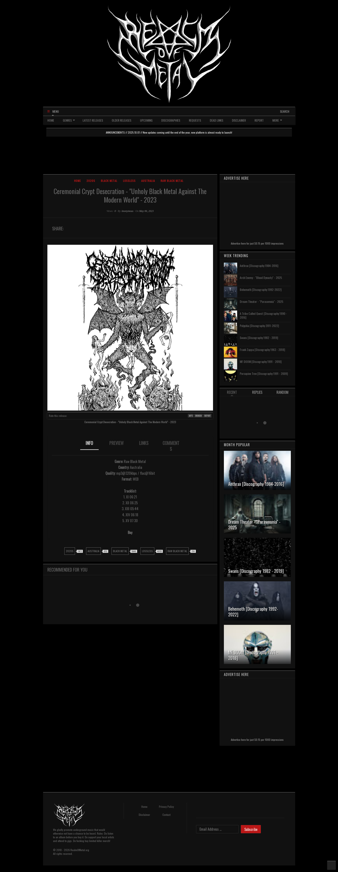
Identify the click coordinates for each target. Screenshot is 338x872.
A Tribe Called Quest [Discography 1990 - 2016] (263, 315)
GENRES (69, 120)
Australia (148, 181)
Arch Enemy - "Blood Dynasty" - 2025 (261, 277)
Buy (130, 532)
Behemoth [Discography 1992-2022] (260, 289)
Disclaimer (144, 815)
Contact (166, 815)
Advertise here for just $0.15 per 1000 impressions (257, 243)
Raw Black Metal (172, 181)
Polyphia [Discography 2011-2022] (259, 325)
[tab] (89, 446)
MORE (277, 120)
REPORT (259, 120)
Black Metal (109, 181)
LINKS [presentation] (143, 443)
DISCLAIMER (239, 120)
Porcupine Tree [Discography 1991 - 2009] (264, 373)
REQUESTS (195, 120)
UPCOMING (146, 120)
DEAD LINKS (216, 120)
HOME (50, 120)
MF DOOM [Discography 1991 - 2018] (260, 361)
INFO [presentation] (89, 443)
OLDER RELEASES (121, 120)
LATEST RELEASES (93, 120)
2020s (91, 181)
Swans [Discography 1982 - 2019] (259, 337)
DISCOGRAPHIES (170, 120)
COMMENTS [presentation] (171, 446)
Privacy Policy (166, 806)
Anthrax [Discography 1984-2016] (259, 265)
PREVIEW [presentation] (116, 443)
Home (77, 181)
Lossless (129, 181)
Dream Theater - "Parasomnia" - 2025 (261, 301)
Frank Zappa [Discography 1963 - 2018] (262, 349)
